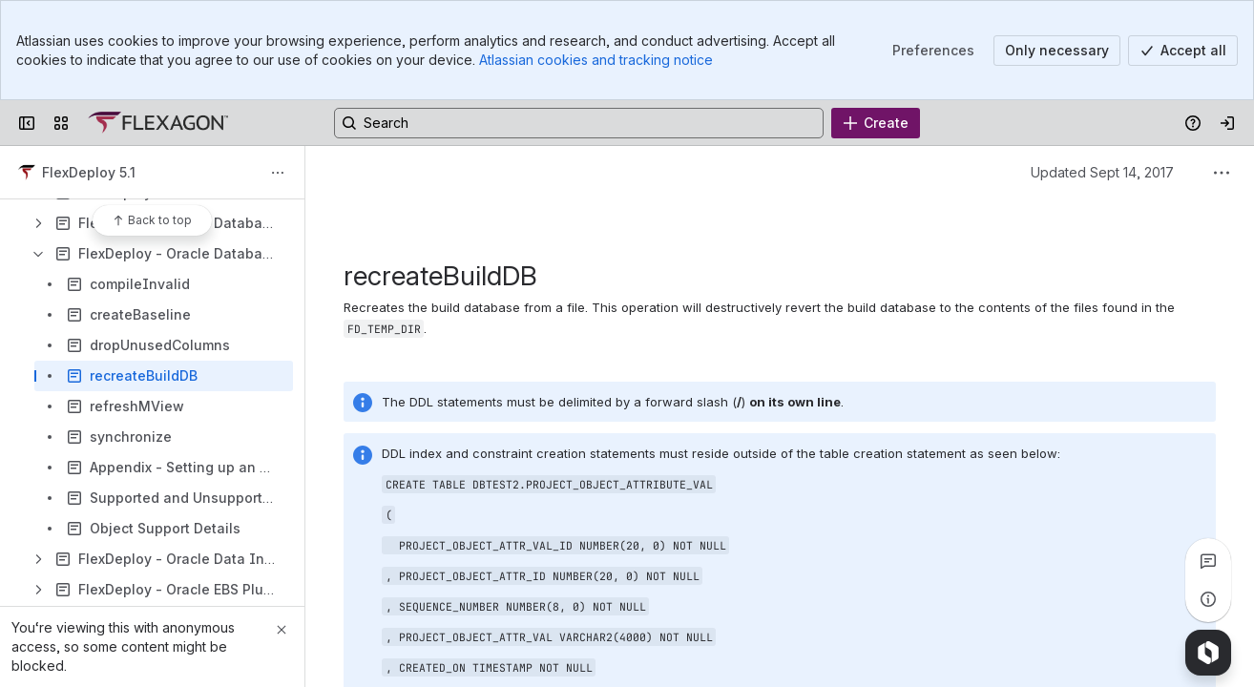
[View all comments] (1208, 561)
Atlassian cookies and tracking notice (596, 60)
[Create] (875, 123)
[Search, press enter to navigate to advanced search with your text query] (579, 123)
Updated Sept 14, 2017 (1102, 172)
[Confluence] (158, 123)
